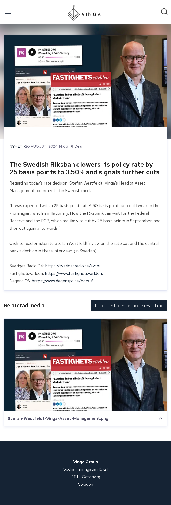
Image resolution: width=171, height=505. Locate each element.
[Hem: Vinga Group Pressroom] (84, 12)
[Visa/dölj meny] (8, 12)
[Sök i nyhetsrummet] (164, 12)
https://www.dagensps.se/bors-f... (63, 281)
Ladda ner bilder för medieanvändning (129, 305)
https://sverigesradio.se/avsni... (74, 265)
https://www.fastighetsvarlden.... (75, 273)
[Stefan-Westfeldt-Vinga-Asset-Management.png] (85, 365)
